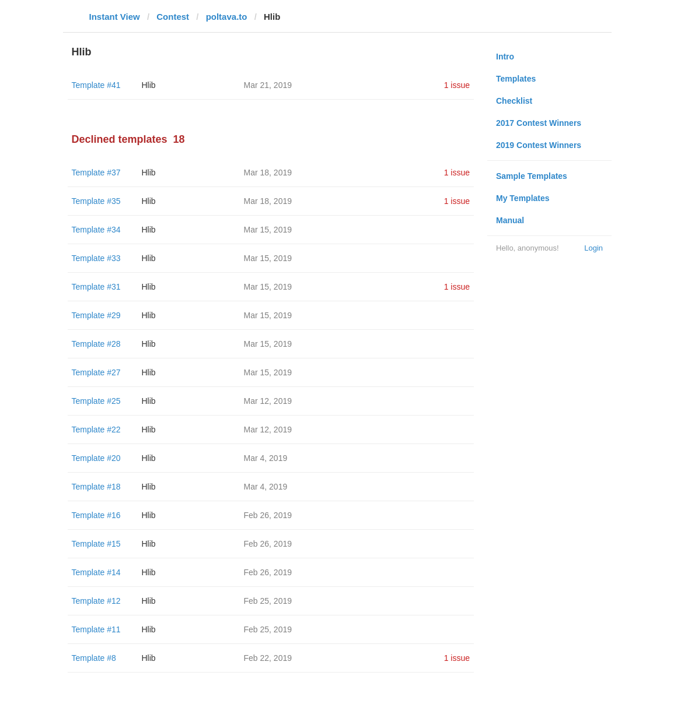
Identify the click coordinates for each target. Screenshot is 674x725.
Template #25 (96, 401)
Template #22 (96, 429)
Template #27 (96, 372)
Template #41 (96, 85)
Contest (172, 17)
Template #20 (96, 458)
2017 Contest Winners (538, 123)
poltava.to (226, 17)
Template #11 (96, 629)
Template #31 (96, 286)
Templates (516, 78)
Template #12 (96, 601)
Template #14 (96, 572)
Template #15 (96, 543)
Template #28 (96, 344)
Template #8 (94, 658)
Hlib (149, 85)
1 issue (457, 85)
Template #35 (96, 201)
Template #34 (96, 229)
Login (593, 248)
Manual (510, 220)
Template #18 (96, 486)
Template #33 (96, 258)
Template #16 (96, 515)
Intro (505, 56)
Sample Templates (531, 176)
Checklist (514, 100)
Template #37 (96, 172)
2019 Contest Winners (538, 145)
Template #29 (96, 315)
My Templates (523, 198)
